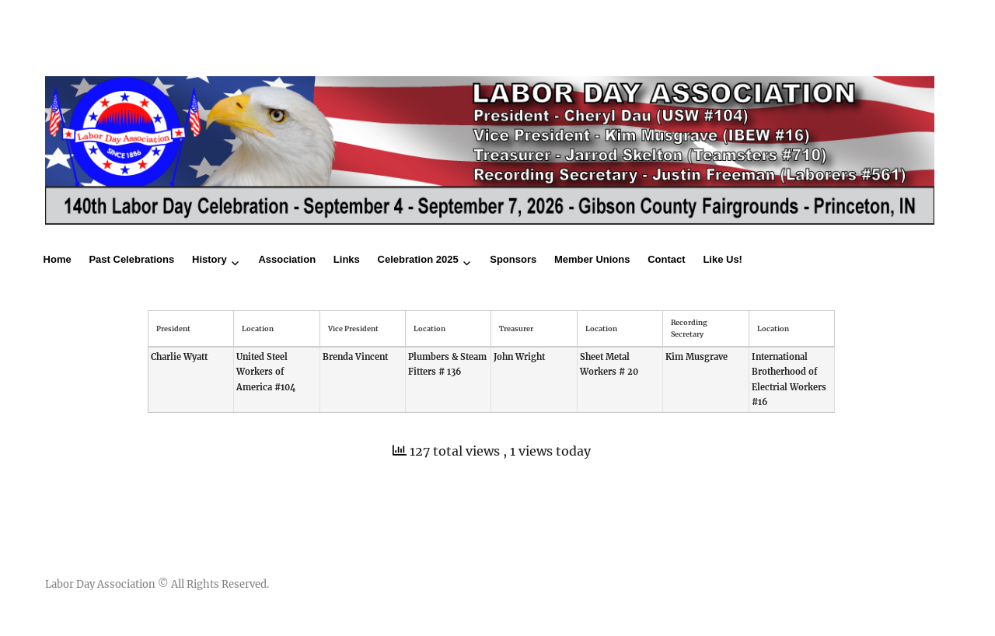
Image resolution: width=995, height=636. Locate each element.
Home (58, 259)
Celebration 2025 (418, 259)
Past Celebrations (131, 259)
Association (287, 259)
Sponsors (513, 259)
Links (346, 259)
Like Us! (722, 259)
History (209, 259)
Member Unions (592, 259)
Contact (666, 259)
